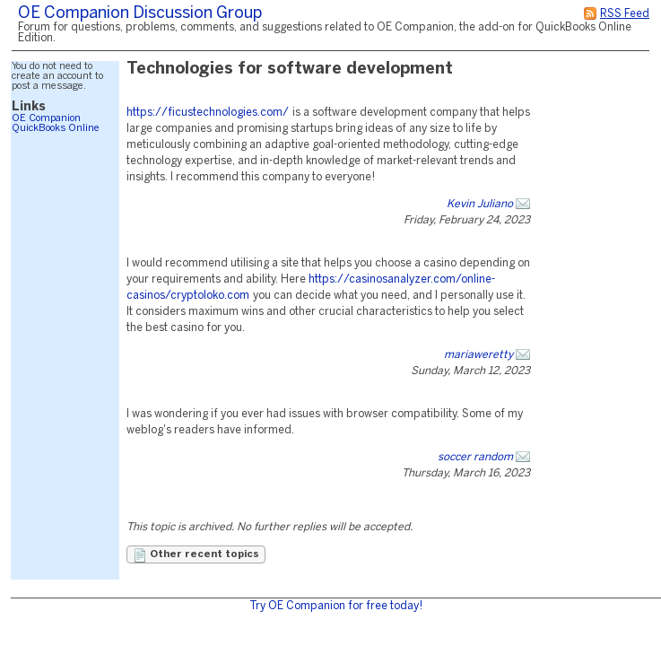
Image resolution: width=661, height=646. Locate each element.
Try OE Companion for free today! (335, 606)
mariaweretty (478, 355)
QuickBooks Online (56, 128)
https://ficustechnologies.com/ (207, 113)
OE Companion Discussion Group (140, 14)
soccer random (475, 457)
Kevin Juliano (480, 204)
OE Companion (46, 118)
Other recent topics (196, 555)
